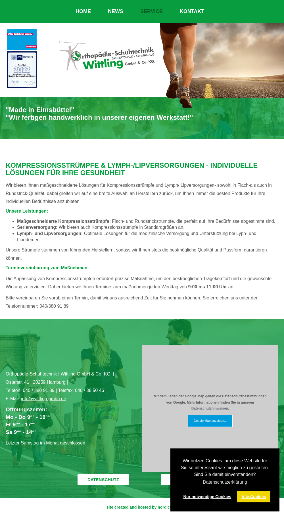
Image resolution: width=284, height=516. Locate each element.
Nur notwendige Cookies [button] (207, 496)
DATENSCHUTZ (103, 479)
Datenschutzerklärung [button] (225, 482)
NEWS (115, 11)
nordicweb (167, 507)
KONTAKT (192, 11)
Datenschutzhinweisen (209, 408)
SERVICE (151, 11)
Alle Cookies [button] (253, 496)
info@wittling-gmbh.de (43, 398)
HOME (83, 11)
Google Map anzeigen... (210, 420)
